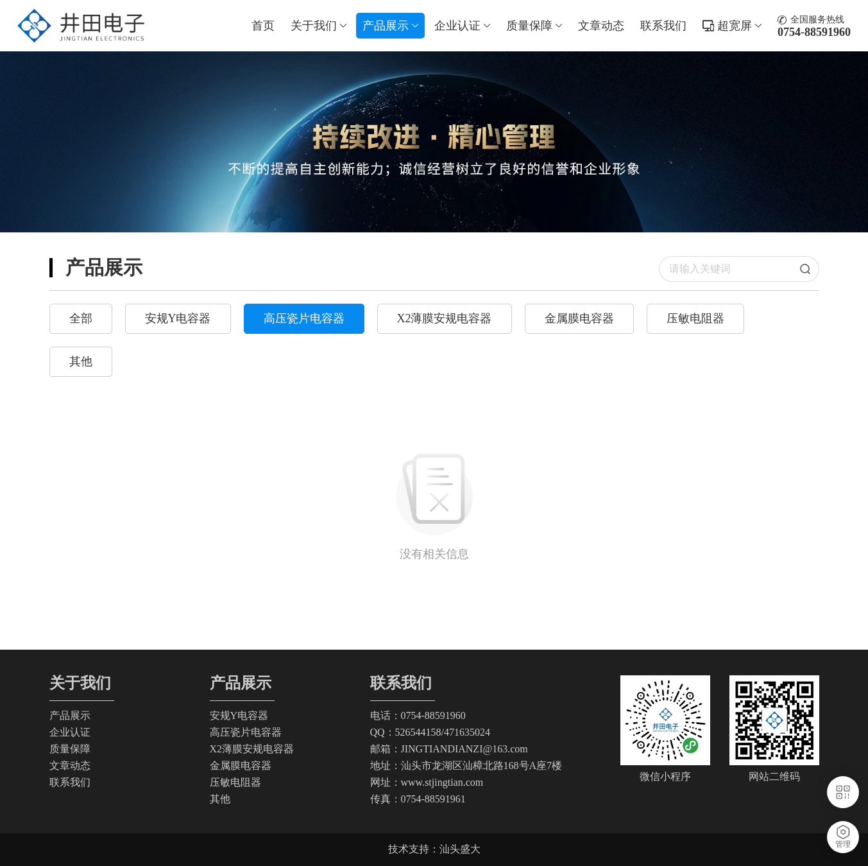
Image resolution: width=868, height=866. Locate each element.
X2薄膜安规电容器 (444, 318)
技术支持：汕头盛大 (434, 849)
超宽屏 (739, 26)
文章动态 (601, 25)
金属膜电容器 (579, 318)
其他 (80, 361)
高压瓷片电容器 (304, 318)
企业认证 (462, 26)
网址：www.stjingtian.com (427, 782)
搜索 (809, 269)
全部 (80, 318)
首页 (263, 25)
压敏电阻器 (695, 318)
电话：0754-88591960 (418, 715)
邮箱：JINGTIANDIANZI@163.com (449, 748)
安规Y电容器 (178, 318)
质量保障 (534, 26)
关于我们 (318, 26)
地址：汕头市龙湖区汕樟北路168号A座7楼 (466, 765)
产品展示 (390, 26)
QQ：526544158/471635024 (430, 732)
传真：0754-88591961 (418, 798)
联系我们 (663, 25)
